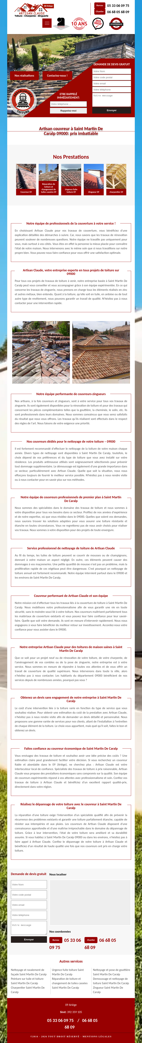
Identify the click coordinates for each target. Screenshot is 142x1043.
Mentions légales (97, 1036)
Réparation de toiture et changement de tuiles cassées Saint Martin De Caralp (70, 983)
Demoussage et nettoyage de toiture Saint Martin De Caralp (111, 981)
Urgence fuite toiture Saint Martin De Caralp (68, 972)
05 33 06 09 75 (118, 5)
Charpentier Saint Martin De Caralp (28, 990)
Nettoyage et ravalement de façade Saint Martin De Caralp (29, 972)
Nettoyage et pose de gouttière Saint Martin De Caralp (111, 972)
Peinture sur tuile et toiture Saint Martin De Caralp (27, 981)
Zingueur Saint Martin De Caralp (108, 990)
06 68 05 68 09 (118, 12)
